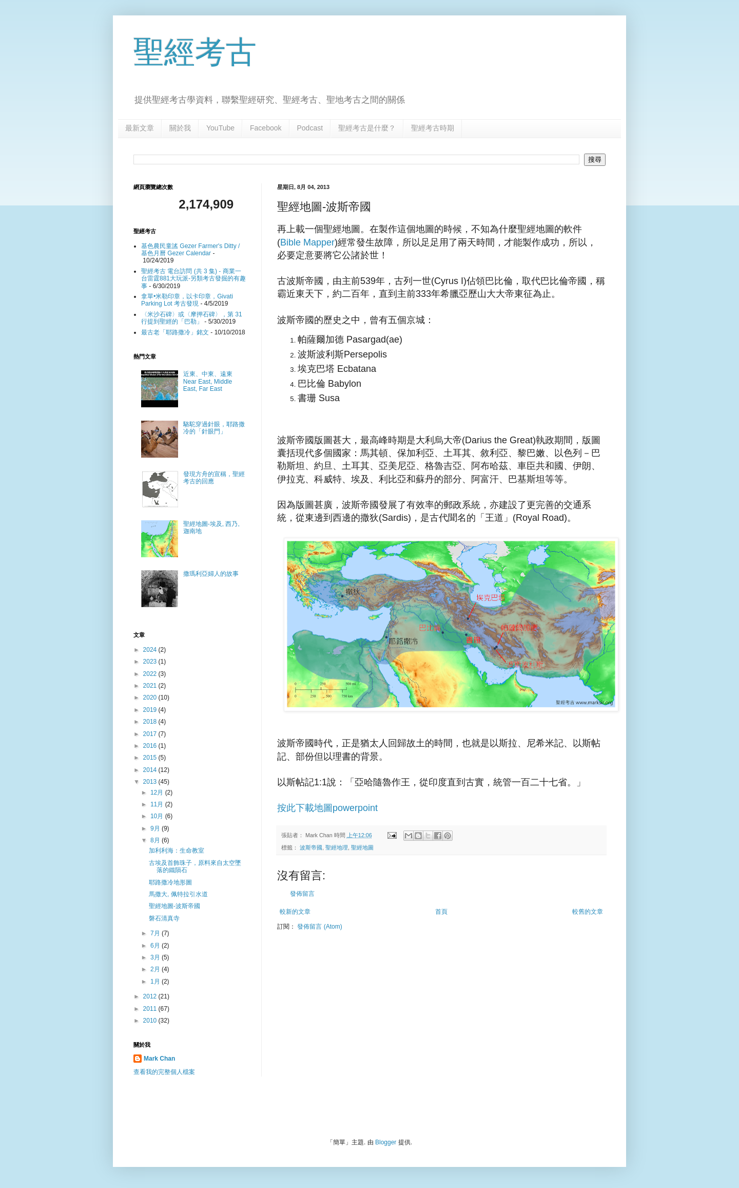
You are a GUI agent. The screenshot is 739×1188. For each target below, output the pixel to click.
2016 (151, 745)
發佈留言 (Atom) (319, 926)
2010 (151, 1020)
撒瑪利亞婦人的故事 (211, 573)
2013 (151, 781)
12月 (157, 792)
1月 (156, 981)
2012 (151, 996)
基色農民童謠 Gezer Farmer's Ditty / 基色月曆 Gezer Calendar (190, 249)
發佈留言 (302, 893)
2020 (151, 697)
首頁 (441, 911)
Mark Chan (159, 1058)
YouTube (220, 128)
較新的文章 (295, 911)
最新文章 (139, 128)
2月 (156, 969)
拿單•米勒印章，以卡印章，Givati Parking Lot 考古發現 (187, 300)
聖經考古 (195, 52)
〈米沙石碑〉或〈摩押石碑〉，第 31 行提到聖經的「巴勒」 (191, 318)
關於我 (180, 128)
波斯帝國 (311, 847)
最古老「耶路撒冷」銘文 (175, 332)
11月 (157, 804)
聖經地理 (336, 847)
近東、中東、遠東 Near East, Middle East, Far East (207, 381)
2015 (151, 757)
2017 (151, 734)
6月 (156, 945)
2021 (151, 685)
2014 (151, 770)
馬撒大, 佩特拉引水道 (178, 894)
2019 (151, 709)
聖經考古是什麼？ (367, 128)
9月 (156, 828)
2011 (151, 1008)
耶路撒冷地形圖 (170, 882)
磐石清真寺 (164, 918)
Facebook (265, 128)
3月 (156, 957)
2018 (151, 721)
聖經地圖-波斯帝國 (174, 906)
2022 (151, 673)
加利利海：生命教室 (176, 850)
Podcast (310, 128)
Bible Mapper (307, 242)
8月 (156, 840)
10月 (157, 816)
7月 (156, 933)
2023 (151, 661)
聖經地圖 (362, 847)
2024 (151, 649)
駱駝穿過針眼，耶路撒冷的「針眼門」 (214, 428)
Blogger (385, 1142)
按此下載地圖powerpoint (327, 808)
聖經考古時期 (432, 128)
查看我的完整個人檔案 (164, 1072)
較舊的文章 (587, 911)
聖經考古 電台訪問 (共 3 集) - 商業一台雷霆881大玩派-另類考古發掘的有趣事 (193, 279)
